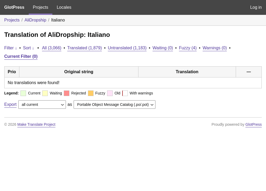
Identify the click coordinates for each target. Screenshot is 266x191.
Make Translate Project (36, 124)
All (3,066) (51, 48)
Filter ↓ (10, 48)
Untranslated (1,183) (127, 48)
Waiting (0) (163, 48)
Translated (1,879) (84, 48)
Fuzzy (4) (188, 48)
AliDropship (35, 20)
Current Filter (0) (20, 56)
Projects (40, 7)
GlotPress (14, 7)
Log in (256, 7)
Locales (64, 7)
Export (10, 104)
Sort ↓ (28, 48)
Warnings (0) (215, 48)
